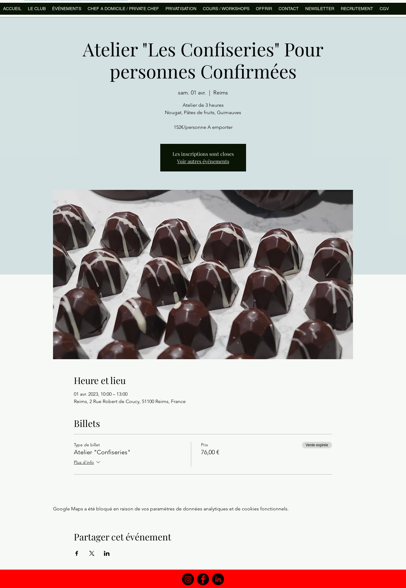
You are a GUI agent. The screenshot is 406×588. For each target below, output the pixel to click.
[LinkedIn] (218, 579)
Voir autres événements (203, 161)
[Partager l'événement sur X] (92, 553)
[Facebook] (203, 579)
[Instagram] (188, 579)
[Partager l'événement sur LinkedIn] (107, 553)
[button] (225, 9)
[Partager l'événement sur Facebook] (77, 553)
